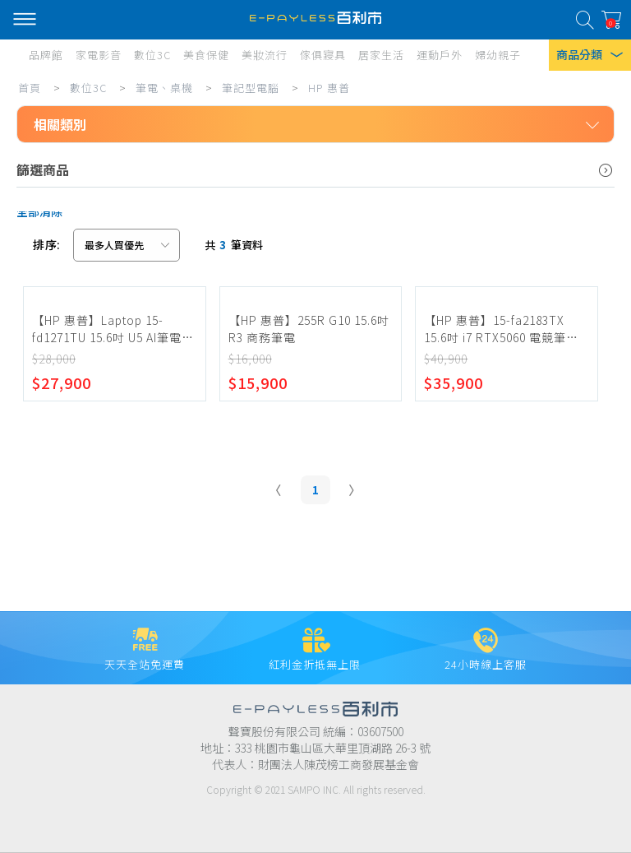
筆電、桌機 (164, 87)
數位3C (88, 87)
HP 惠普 (329, 87)
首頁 (29, 87)
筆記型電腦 (250, 87)
